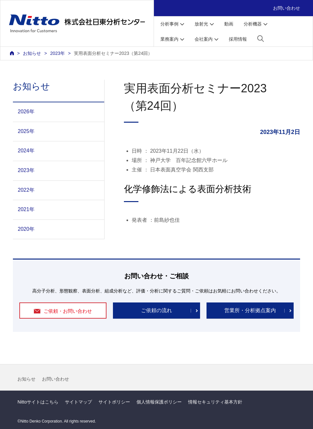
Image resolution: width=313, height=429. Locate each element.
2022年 (26, 190)
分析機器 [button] (253, 23)
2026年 (26, 111)
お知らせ (26, 379)
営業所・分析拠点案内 (250, 310)
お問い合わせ (286, 8)
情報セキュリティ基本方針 (215, 401)
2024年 (26, 150)
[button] (260, 39)
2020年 (26, 229)
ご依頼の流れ (156, 310)
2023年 (57, 53)
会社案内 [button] (204, 39)
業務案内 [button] (169, 39)
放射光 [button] (201, 23)
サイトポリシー (114, 401)
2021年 (26, 209)
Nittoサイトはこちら (37, 401)
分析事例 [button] (169, 23)
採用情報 (238, 39)
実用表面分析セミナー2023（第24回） (113, 53)
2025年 (26, 131)
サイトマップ (78, 401)
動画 (228, 23)
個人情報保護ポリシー (159, 401)
